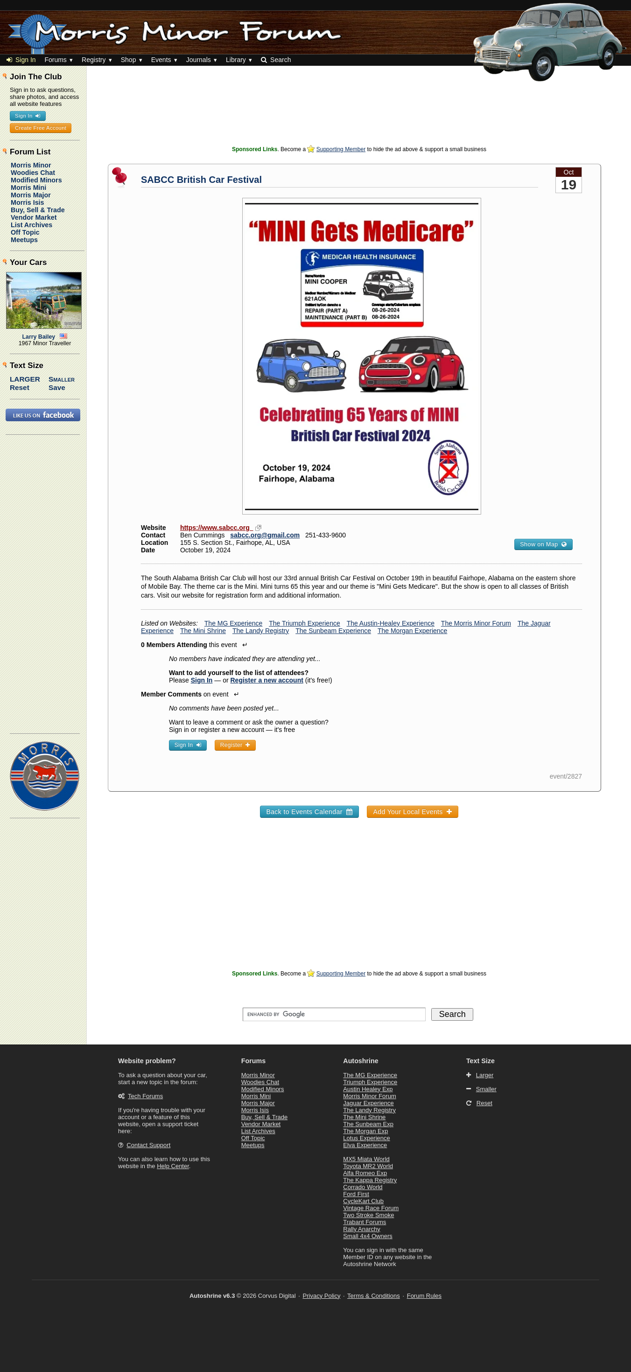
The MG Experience (233, 623)
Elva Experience (365, 1145)
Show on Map (543, 544)
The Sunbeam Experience (333, 630)
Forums (55, 59)
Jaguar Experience (368, 1103)
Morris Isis (27, 202)
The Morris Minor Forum (476, 623)
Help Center (173, 1166)
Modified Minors (36, 180)
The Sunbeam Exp (368, 1124)
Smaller (62, 379)
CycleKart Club (363, 1201)
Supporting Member (340, 149)
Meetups (24, 240)
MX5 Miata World (366, 1159)
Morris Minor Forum (369, 1096)
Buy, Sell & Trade (38, 210)
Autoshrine (360, 1061)
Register (235, 745)
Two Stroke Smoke (368, 1215)
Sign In (21, 59)
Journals (198, 59)
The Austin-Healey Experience (391, 623)
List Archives (31, 225)
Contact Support (148, 1145)
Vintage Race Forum (371, 1208)
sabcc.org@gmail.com (265, 535)
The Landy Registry (260, 630)
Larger (25, 379)
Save (57, 387)
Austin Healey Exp (368, 1089)
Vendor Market (34, 217)
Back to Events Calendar (309, 811)
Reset (19, 387)
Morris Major (31, 195)
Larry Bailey (39, 337)
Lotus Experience (366, 1138)
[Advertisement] (359, 121)
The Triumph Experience (304, 623)
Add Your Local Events (412, 811)
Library (236, 59)
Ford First (356, 1194)
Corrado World (362, 1187)
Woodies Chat (33, 172)
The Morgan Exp (365, 1131)
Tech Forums (145, 1096)
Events (161, 59)
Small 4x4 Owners (367, 1236)
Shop (128, 59)
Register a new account (267, 680)
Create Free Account (40, 128)
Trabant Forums (364, 1222)
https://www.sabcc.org (216, 527)
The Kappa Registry (370, 1180)
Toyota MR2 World (368, 1166)
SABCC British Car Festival (201, 179)
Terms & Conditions (373, 1295)
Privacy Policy (322, 1295)
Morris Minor (31, 165)
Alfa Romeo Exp (365, 1173)
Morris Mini (28, 187)
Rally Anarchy (361, 1229)
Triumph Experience (370, 1082)
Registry (93, 59)
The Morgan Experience (412, 630)
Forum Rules (424, 1295)
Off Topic (25, 232)
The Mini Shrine (203, 630)
